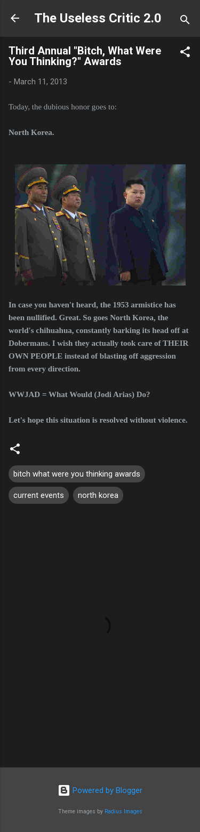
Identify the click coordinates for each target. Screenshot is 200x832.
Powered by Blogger (100, 790)
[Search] (185, 21)
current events (38, 495)
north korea (98, 495)
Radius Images (123, 811)
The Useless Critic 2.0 (98, 18)
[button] (185, 53)
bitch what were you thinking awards (76, 474)
